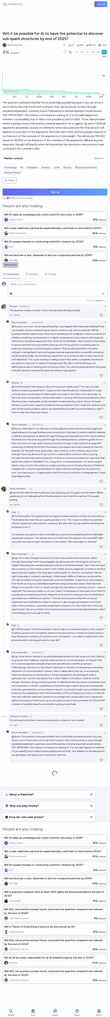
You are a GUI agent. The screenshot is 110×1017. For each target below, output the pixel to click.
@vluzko (16, 736)
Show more (10, 264)
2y (21, 382)
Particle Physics (12, 172)
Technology (10, 167)
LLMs (57, 167)
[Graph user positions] (70, 52)
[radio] (77, 52)
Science (46, 167)
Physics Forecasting (85, 167)
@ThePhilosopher (21, 386)
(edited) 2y (24, 306)
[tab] (11, 274)
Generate (98, 158)
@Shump (16, 326)
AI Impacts (32, 167)
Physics (67, 167)
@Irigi (13, 492)
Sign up (101, 4)
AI (22, 167)
